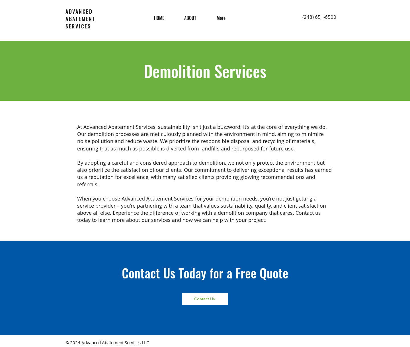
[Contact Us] (205, 299)
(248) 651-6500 (319, 17)
